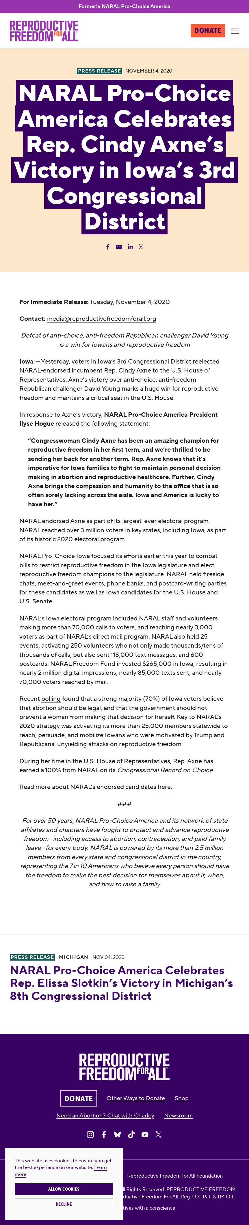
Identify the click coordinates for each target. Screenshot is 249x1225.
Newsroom (178, 1116)
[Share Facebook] (108, 247)
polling (51, 699)
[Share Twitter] (141, 247)
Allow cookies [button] (63, 1189)
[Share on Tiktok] (131, 1135)
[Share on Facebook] (104, 1135)
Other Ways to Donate (136, 1098)
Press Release (32, 957)
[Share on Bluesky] (117, 1135)
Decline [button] (64, 1204)
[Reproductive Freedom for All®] (44, 31)
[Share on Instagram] (90, 1135)
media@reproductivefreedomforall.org (101, 319)
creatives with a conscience (144, 1208)
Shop (182, 1098)
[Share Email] (119, 247)
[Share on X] (158, 1135)
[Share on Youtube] (145, 1135)
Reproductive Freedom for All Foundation (175, 1176)
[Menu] (235, 30)
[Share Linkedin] (130, 247)
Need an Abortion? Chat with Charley (105, 1116)
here (164, 787)
